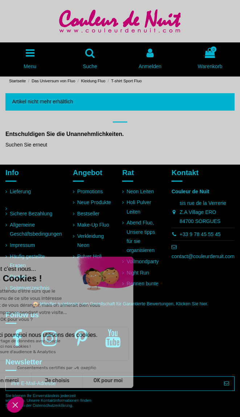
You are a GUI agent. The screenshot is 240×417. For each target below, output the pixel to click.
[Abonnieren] (226, 384)
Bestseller (88, 213)
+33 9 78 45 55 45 (199, 234)
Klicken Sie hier (191, 303)
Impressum (22, 245)
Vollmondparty (143, 261)
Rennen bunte (142, 283)
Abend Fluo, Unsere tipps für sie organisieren (141, 236)
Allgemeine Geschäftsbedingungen (36, 229)
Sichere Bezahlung (31, 213)
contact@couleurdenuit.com (203, 256)
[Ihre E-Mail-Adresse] (112, 384)
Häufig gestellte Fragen (27, 260)
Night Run (138, 273)
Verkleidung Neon (90, 240)
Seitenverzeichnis (30, 288)
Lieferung (20, 191)
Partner (18, 277)
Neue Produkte (94, 202)
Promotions (90, 191)
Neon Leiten (140, 191)
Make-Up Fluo (93, 225)
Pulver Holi (89, 256)
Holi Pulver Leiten (139, 206)
